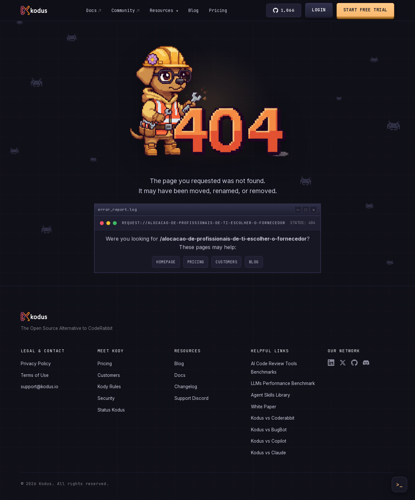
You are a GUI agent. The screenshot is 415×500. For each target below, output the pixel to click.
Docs (91, 10)
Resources (163, 10)
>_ (399, 484)
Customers (226, 265)
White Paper (263, 406)
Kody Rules (109, 386)
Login (319, 10)
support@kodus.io (39, 386)
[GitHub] (354, 362)
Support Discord (191, 398)
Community (123, 10)
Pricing (218, 10)
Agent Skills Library (270, 395)
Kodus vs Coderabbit (272, 418)
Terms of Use (35, 375)
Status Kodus (111, 410)
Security (106, 398)
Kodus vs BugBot (269, 429)
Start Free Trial (365, 10)
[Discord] (366, 362)
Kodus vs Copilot (268, 441)
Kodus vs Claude (268, 452)
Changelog (185, 386)
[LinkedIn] (331, 362)
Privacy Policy (36, 363)
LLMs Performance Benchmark (283, 383)
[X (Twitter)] (342, 362)
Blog (193, 10)
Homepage (165, 265)
